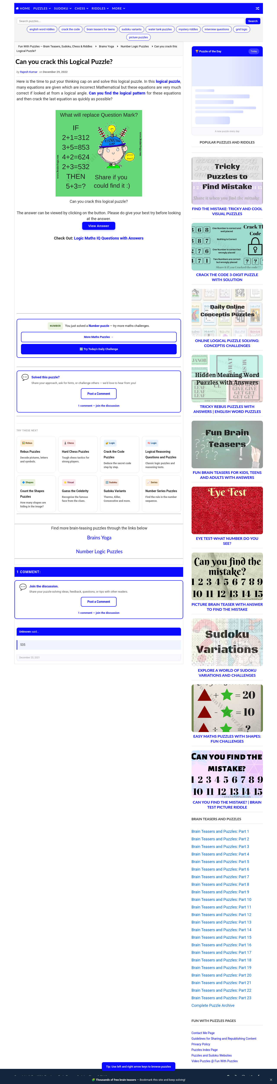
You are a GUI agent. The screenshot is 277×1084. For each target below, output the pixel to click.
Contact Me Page (203, 1033)
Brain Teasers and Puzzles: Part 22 (221, 990)
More (117, 8)
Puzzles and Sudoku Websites (212, 1055)
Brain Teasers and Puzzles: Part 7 (220, 877)
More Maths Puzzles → (99, 337)
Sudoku (61, 8)
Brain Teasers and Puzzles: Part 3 (220, 846)
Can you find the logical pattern (117, 93)
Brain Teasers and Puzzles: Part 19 (221, 967)
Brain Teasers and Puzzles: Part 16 (221, 945)
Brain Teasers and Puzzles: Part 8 (220, 884)
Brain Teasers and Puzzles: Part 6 (220, 869)
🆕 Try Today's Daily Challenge (99, 349)
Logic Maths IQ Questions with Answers (109, 238)
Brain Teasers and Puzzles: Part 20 (221, 975)
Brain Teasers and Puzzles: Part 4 (220, 854)
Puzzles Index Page (205, 1050)
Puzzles (40, 8)
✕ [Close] (271, 1080)
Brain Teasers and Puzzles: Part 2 (220, 839)
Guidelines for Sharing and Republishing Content (224, 1038)
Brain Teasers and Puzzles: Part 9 (220, 892)
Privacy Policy (201, 1044)
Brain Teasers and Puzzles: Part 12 (221, 914)
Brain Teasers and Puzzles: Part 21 (221, 982)
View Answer (98, 226)
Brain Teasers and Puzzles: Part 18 (221, 960)
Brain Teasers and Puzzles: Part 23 (221, 998)
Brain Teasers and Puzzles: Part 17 (221, 952)
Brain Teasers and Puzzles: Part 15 (221, 937)
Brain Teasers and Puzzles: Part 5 (220, 861)
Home (25, 8)
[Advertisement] (99, 273)
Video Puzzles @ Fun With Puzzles (215, 1061)
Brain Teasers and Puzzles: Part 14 (221, 929)
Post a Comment (98, 393)
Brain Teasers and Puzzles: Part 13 (221, 922)
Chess (80, 8)
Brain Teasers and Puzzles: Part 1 (220, 831)
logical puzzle (168, 81)
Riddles (99, 8)
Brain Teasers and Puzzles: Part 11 (221, 907)
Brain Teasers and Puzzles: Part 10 (221, 899)
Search (253, 21)
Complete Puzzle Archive (213, 1005)
